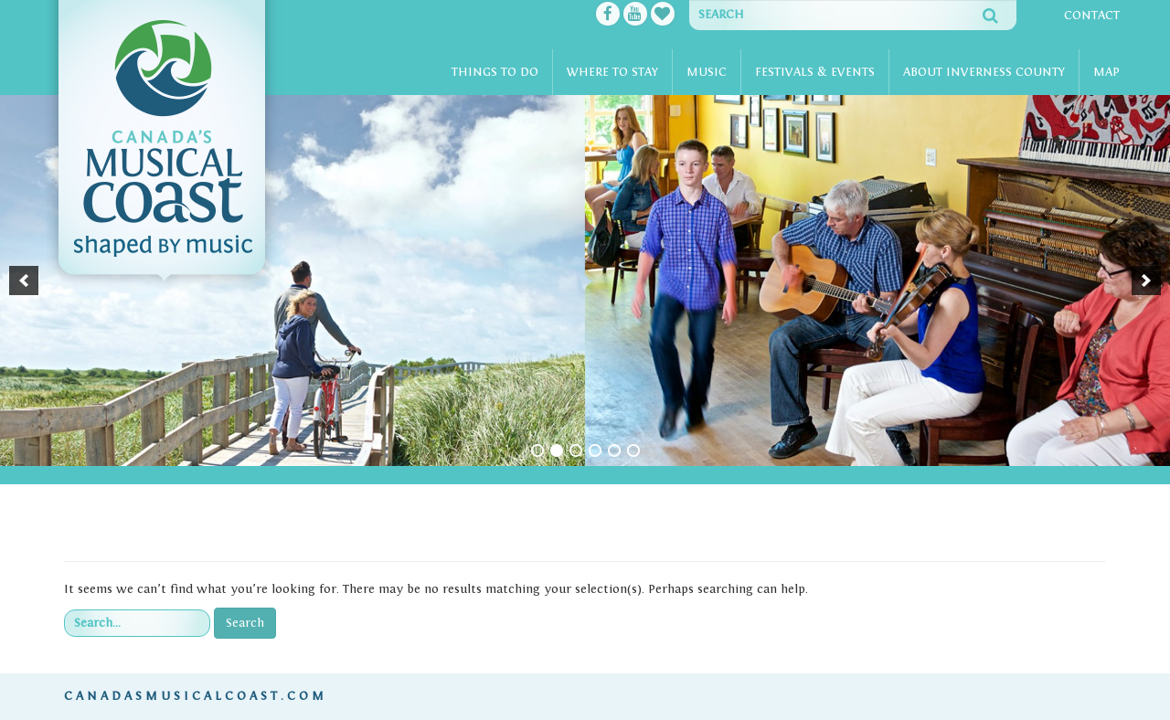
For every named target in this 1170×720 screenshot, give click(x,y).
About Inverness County (984, 72)
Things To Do (495, 72)
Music (706, 72)
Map (1106, 72)
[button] (23, 280)
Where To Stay (612, 72)
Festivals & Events (815, 72)
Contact (1092, 15)
